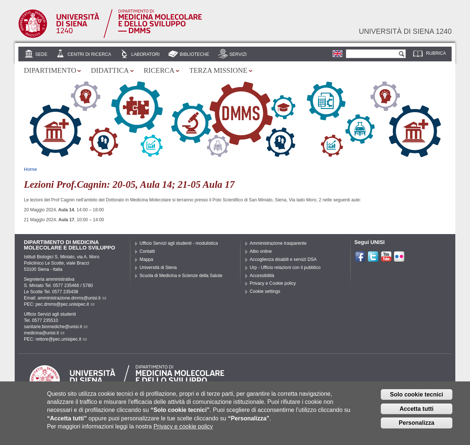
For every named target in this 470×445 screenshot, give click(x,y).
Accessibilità (262, 275)
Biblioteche (194, 54)
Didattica (110, 70)
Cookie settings (265, 291)
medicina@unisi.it (44, 332)
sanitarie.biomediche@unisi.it (55, 326)
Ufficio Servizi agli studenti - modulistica (179, 243)
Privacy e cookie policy (183, 431)
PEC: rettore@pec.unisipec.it (55, 339)
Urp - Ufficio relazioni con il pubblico (285, 267)
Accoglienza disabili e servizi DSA (283, 259)
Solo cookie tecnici (416, 399)
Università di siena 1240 (405, 31)
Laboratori (145, 54)
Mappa (146, 259)
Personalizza (416, 428)
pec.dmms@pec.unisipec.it (65, 304)
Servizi (238, 54)
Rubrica (436, 53)
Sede (41, 54)
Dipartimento (50, 70)
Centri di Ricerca (89, 54)
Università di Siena (158, 267)
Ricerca (159, 70)
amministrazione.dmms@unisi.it (71, 298)
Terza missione (218, 70)
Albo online (261, 251)
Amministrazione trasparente (278, 243)
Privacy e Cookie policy (273, 283)
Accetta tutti (416, 413)
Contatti (147, 251)
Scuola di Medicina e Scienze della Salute (181, 275)
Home (30, 169)
